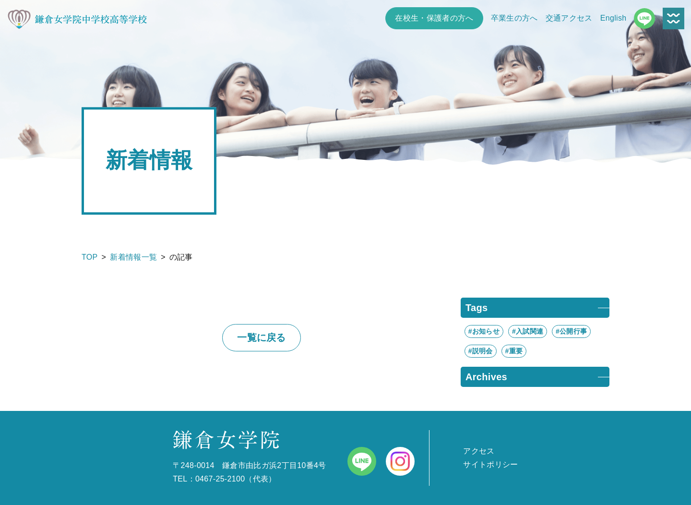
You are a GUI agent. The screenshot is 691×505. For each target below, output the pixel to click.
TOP (90, 257)
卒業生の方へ (514, 18)
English (613, 18)
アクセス (478, 451)
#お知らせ (484, 331)
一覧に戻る (261, 337)
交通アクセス (569, 18)
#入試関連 (527, 331)
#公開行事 (571, 331)
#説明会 (480, 351)
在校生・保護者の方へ (434, 18)
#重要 (514, 351)
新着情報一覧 (133, 257)
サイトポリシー (490, 464)
